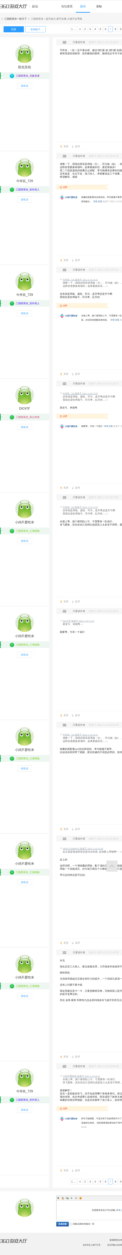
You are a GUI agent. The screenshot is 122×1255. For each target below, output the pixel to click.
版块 (83, 6)
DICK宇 (24, 408)
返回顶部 (112, 866)
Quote (71, 1198)
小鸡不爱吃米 (71, 197)
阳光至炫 (24, 67)
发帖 (99, 6)
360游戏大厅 (17, 1243)
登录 (118, 1210)
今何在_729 (24, 181)
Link (67, 1198)
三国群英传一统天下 (15, 18)
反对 (77, 146)
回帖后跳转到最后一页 (82, 1224)
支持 (65, 146)
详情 (95, 201)
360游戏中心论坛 (20, 8)
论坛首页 (67, 6)
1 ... (73, 29)
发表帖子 (35, 29)
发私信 (24, 85)
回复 (13, 29)
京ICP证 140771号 (91, 1245)
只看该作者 (79, 42)
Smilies (80, 1198)
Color (62, 1198)
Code (76, 1198)
